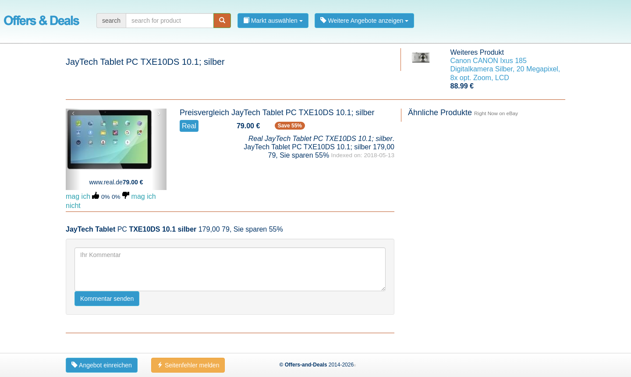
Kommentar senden (107, 298)
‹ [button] (73, 113)
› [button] (158, 113)
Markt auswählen (273, 20)
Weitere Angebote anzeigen (364, 20)
